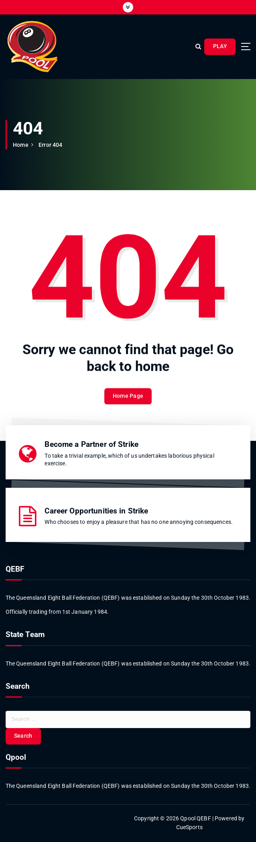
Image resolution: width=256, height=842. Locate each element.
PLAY (220, 46)
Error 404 (50, 145)
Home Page (128, 402)
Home (20, 145)
